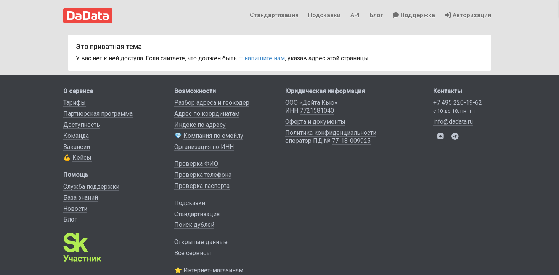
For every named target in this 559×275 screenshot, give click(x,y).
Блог (376, 15)
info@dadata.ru (453, 121)
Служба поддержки (91, 186)
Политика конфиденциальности (330, 132)
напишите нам (264, 58)
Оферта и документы (315, 121)
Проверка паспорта (202, 185)
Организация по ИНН (204, 146)
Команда (76, 135)
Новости (75, 208)
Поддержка (414, 15)
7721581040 (317, 110)
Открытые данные (201, 242)
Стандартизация (274, 15)
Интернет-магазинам (213, 270)
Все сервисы (192, 253)
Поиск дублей (194, 224)
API (355, 15)
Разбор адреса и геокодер (211, 102)
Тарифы (74, 102)
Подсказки (324, 15)
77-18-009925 (351, 140)
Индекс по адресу (200, 124)
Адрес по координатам (206, 113)
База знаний (80, 197)
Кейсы (82, 157)
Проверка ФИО (196, 163)
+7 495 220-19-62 (457, 102)
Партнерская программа (98, 113)
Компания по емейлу (213, 135)
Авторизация (468, 15)
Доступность (81, 124)
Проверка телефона (202, 174)
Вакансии (76, 146)
